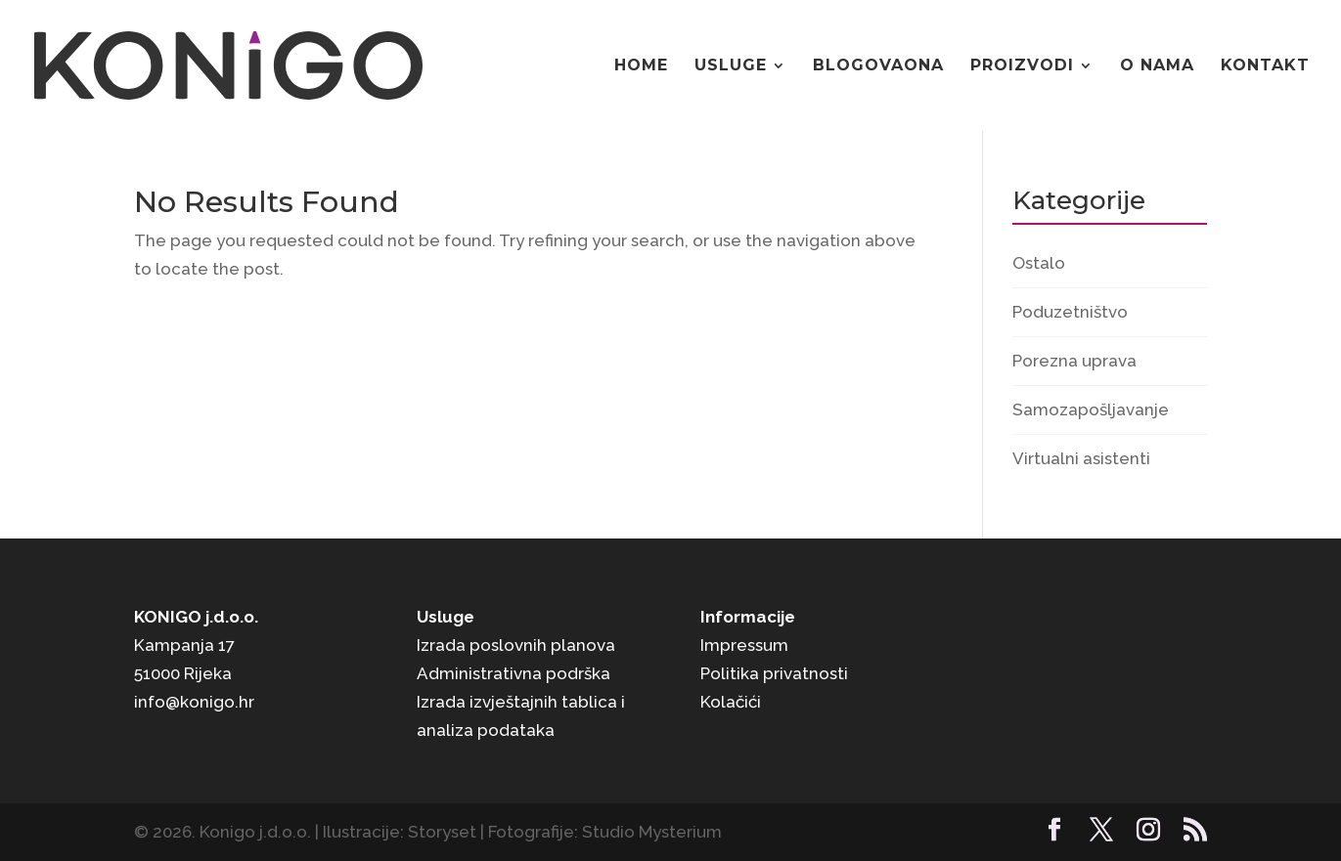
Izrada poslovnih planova (516, 645)
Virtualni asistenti (1081, 458)
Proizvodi (1022, 66)
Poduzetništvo (1070, 312)
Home (641, 66)
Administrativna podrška (513, 673)
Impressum (744, 645)
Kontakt (1265, 66)
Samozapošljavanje (1090, 409)
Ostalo (1038, 263)
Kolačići (730, 701)
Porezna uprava (1074, 360)
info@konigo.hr (194, 701)
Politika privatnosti (774, 673)
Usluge (730, 66)
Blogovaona (878, 66)
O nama (1157, 66)
